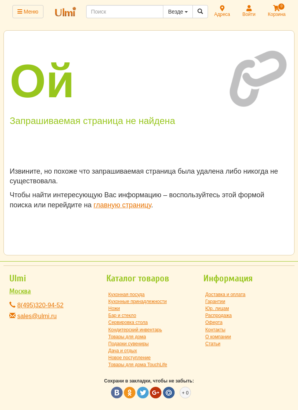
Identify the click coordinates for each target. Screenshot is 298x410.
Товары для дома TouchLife (137, 364)
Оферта (213, 322)
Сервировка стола (128, 322)
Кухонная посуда (126, 294)
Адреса (222, 11)
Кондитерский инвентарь (135, 329)
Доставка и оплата (225, 294)
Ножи (114, 308)
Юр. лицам (217, 308)
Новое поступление (129, 357)
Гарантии (215, 301)
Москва (20, 291)
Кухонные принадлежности (137, 301)
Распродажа (218, 315)
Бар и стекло (122, 315)
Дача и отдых (122, 350)
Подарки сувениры (128, 343)
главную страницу (122, 205)
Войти (249, 11)
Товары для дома (127, 336)
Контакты (215, 329)
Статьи (212, 343)
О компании (218, 336)
